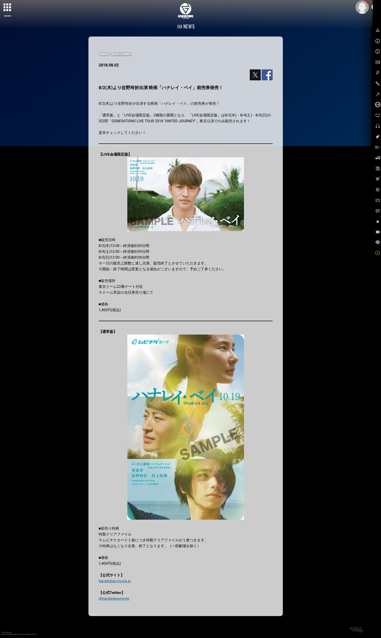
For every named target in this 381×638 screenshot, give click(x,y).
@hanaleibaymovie (114, 598)
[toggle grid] (7, 7)
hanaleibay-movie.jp (115, 581)
